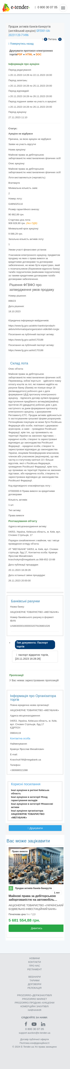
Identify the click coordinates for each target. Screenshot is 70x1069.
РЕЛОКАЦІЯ (35, 987)
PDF (19, 54)
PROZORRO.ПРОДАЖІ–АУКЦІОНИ (35, 1002)
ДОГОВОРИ (34, 984)
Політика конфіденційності (34, 1043)
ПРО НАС (34, 965)
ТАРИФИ (34, 980)
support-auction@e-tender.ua (34, 1032)
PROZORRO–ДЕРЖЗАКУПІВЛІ (34, 995)
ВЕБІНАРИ (34, 976)
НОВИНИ (34, 958)
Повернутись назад (21, 43)
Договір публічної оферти (34, 1039)
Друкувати (35, 828)
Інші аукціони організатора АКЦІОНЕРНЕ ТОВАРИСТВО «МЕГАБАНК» (27, 814)
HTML (29, 54)
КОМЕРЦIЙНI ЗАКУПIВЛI (34, 1006)
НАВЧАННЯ (34, 1010)
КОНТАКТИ (34, 962)
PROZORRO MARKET (34, 999)
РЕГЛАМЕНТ (34, 969)
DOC (38, 54)
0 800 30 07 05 (46, 7)
